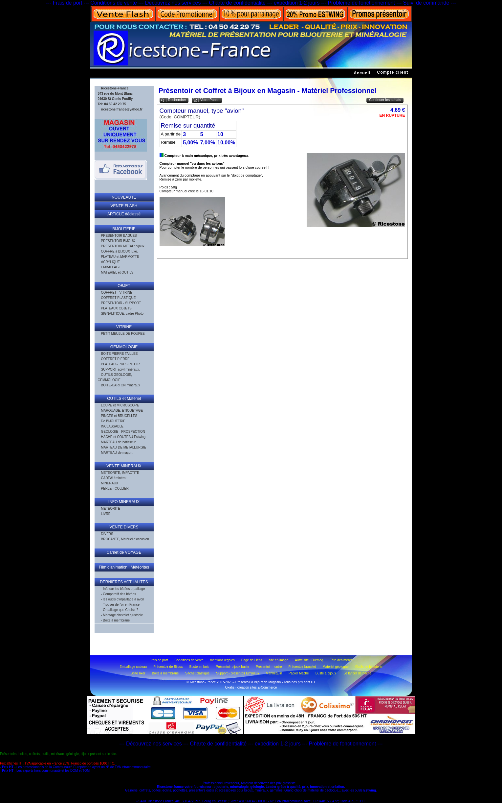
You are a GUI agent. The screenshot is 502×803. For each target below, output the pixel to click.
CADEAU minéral (113, 478)
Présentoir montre (269, 667)
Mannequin (274, 673)
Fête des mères (341, 660)
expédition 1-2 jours (297, 3)
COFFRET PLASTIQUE (118, 298)
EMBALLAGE (111, 267)
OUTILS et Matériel (124, 398)
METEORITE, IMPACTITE (120, 473)
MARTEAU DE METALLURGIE (123, 447)
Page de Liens (251, 660)
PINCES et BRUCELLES (119, 416)
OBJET (124, 285)
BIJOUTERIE (124, 229)
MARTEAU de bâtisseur (118, 442)
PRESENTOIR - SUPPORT (121, 303)
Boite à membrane (165, 673)
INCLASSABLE (112, 426)
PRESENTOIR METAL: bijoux (122, 246)
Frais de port (67, 3)
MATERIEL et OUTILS (117, 272)
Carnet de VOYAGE (124, 552)
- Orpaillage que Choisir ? (119, 610)
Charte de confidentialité (237, 3)
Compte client (392, 72)
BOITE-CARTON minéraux (120, 385)
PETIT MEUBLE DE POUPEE (123, 333)
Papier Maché (299, 673)
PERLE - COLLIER (115, 488)
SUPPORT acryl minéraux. (120, 369)
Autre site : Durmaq (309, 660)
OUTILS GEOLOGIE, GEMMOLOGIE (115, 377)
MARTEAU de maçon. (117, 452)
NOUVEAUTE (124, 197)
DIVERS (107, 534)
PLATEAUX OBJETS (116, 308)
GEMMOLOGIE (124, 347)
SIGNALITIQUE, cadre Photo (122, 313)
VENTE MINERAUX (124, 466)
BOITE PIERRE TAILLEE (119, 353)
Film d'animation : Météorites (124, 567)
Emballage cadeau (133, 667)
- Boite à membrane (115, 620)
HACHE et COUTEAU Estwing (123, 437)
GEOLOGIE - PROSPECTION (123, 431)
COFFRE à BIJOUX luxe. (119, 251)
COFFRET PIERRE (115, 359)
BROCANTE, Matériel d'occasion (125, 539)
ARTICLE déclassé (124, 214)
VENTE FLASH (123, 206)
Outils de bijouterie (368, 667)
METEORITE (110, 508)
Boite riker (138, 673)
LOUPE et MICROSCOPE (120, 405)
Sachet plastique (197, 673)
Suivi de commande (426, 3)
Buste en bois (199, 667)
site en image (278, 660)
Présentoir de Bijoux (168, 667)
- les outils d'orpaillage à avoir (122, 599)
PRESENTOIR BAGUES (119, 235)
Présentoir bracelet (302, 667)
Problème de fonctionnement (361, 3)
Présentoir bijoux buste (232, 667)
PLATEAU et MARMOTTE (120, 256)
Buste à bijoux (326, 673)
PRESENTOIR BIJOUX (118, 241)
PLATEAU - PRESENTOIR (120, 364)
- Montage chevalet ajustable (122, 615)
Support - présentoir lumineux (237, 673)
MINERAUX (110, 483)
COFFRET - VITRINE (116, 292)
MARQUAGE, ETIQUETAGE (122, 410)
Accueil (362, 73)
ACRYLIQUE (110, 262)
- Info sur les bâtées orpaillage (123, 589)
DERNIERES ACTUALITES (124, 582)
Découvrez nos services (173, 3)
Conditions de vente (113, 3)
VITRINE (124, 327)
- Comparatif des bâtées (118, 594)
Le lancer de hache (357, 673)
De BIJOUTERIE (113, 421)
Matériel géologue (335, 667)
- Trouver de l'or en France (120, 604)
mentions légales (222, 660)
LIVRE (106, 514)
